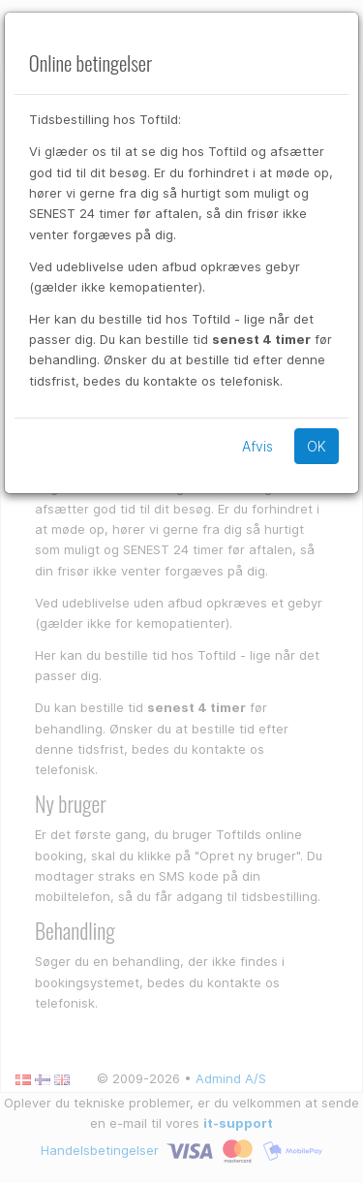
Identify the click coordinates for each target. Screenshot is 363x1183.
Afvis (257, 446)
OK (316, 446)
